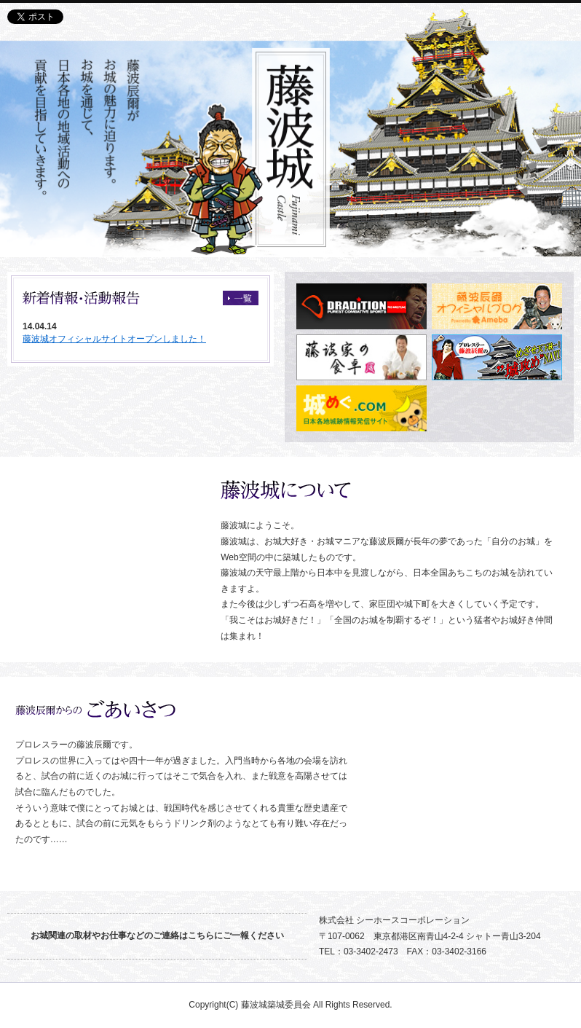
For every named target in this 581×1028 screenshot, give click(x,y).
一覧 (240, 298)
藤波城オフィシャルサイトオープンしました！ (114, 339)
